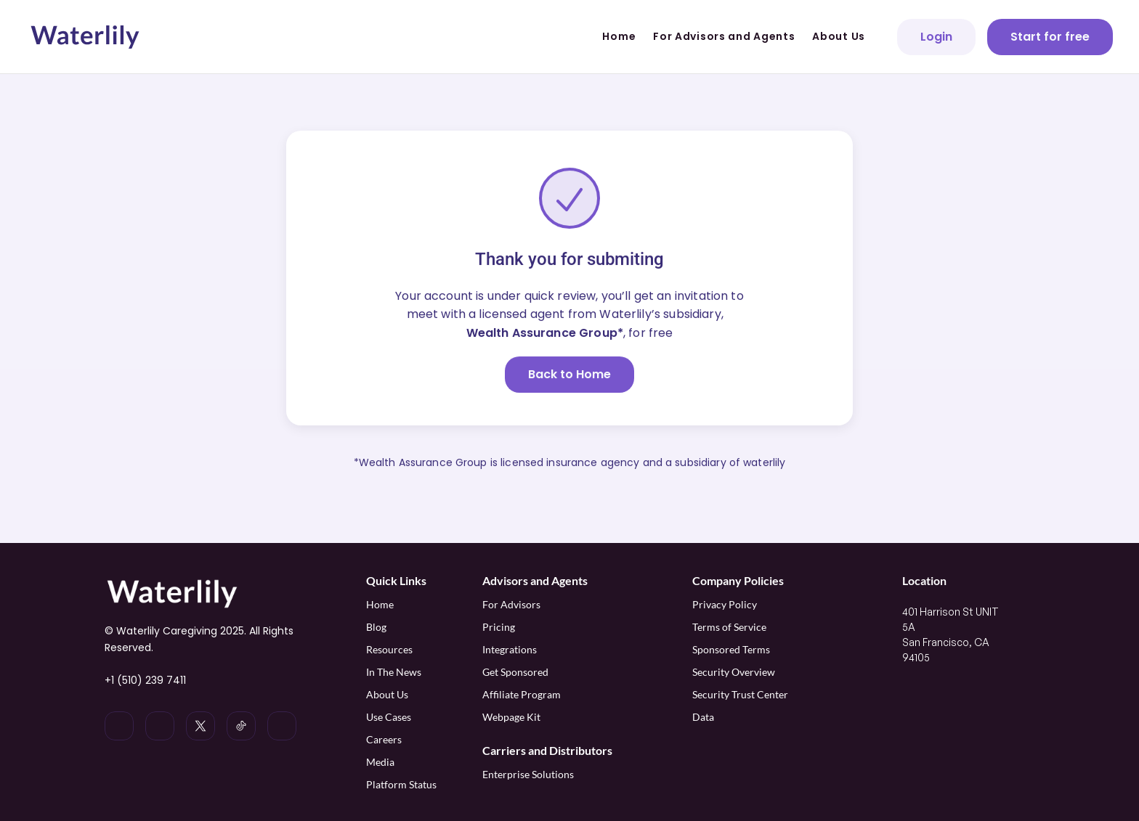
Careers (384, 739)
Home (380, 604)
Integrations (509, 649)
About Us (387, 694)
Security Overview (733, 672)
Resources (389, 649)
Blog (376, 627)
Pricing (498, 627)
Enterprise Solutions (528, 774)
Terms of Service (729, 627)
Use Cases (388, 717)
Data (703, 717)
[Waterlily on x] (200, 725)
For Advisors (511, 604)
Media (380, 762)
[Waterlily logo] (85, 37)
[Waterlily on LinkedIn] (119, 725)
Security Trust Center (740, 694)
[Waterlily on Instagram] (159, 725)
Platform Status (401, 784)
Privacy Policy (724, 604)
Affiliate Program (522, 694)
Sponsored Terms (731, 649)
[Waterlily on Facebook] (281, 725)
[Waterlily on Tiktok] (241, 725)
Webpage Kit (511, 717)
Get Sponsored (515, 672)
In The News (393, 672)
